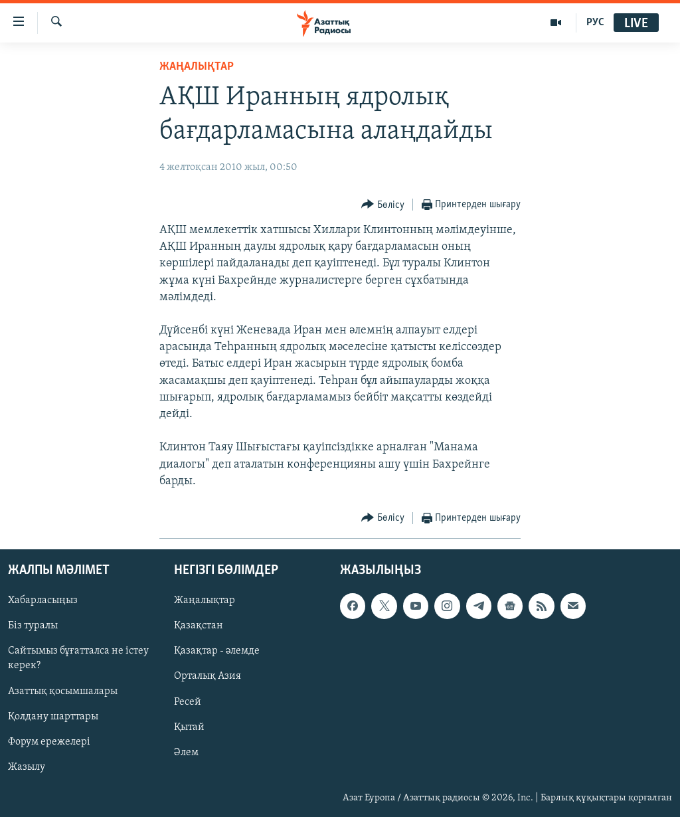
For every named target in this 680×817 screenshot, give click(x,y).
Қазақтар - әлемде (217, 651)
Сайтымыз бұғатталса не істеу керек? (78, 658)
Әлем (186, 752)
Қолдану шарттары (53, 716)
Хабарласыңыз (43, 600)
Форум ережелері (49, 742)
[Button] (382, 205)
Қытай (189, 727)
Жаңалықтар (204, 600)
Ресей (187, 702)
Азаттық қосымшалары (63, 691)
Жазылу (26, 767)
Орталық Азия (207, 677)
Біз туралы (33, 625)
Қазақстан (198, 625)
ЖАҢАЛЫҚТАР (196, 66)
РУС (595, 22)
